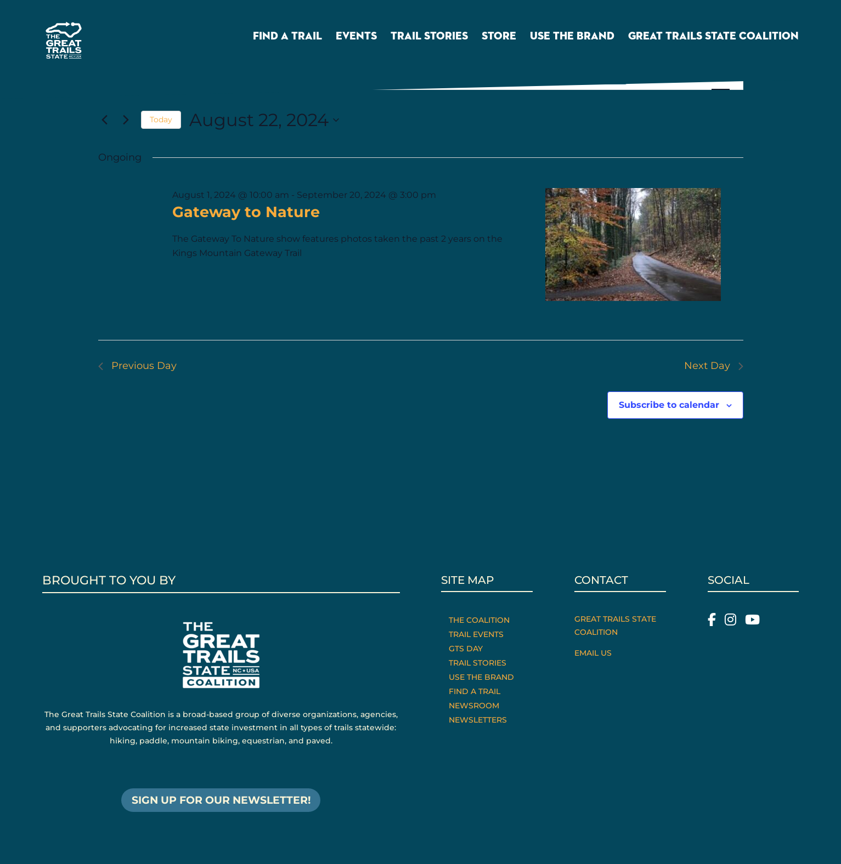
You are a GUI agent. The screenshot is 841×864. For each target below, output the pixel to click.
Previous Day (137, 366)
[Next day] (126, 120)
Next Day (713, 366)
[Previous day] (104, 120)
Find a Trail (287, 40)
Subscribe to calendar (669, 405)
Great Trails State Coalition (713, 40)
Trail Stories (429, 40)
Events (356, 40)
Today (161, 119)
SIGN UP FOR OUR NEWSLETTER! (221, 801)
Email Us (593, 653)
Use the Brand (572, 40)
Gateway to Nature (246, 212)
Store (499, 40)
